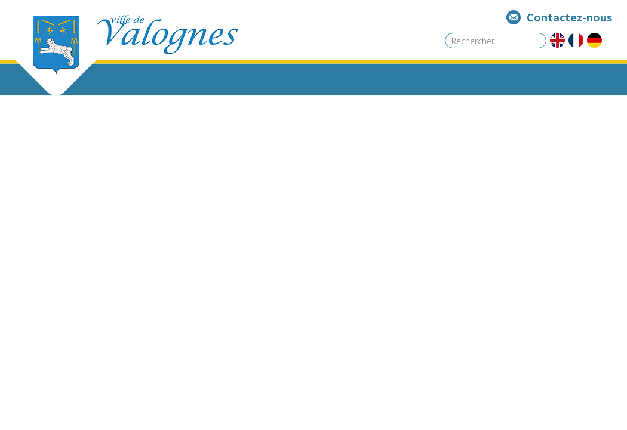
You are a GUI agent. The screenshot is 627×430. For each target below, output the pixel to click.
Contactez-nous (569, 17)
